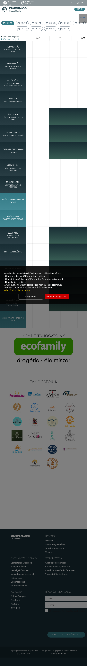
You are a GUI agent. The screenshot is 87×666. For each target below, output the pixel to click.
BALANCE (13, 100)
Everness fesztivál (9, 3)
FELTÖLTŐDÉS (13, 83)
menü (82, 18)
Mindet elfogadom (56, 296)
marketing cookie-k (15, 282)
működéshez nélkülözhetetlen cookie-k (25, 276)
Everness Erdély (27, 3)
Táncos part (13, 117)
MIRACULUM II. (13, 185)
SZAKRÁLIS (13, 236)
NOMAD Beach (13, 134)
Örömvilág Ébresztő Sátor (13, 202)
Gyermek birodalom (13, 151)
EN (80, 3)
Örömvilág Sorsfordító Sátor (13, 218)
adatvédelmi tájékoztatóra (17, 290)
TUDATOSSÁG (13, 50)
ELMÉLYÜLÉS (13, 66)
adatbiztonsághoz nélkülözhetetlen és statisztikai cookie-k (34, 279)
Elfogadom (30, 296)
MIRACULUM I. (13, 168)
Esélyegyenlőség (13, 252)
